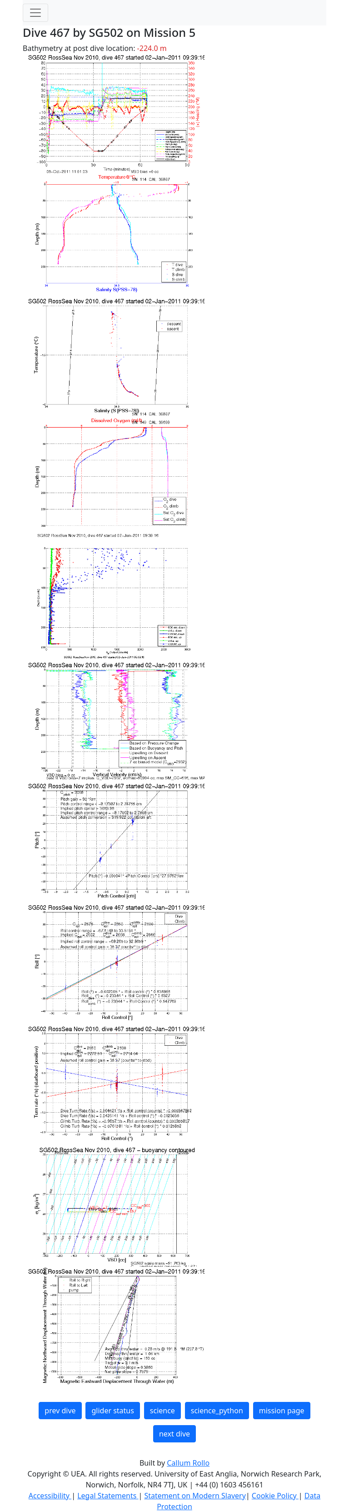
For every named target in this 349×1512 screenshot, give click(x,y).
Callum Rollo (188, 1463)
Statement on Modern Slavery (194, 1496)
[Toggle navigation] (35, 13)
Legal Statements (107, 1496)
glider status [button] (112, 1411)
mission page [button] (281, 1411)
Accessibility (50, 1496)
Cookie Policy (275, 1496)
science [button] (162, 1411)
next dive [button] (174, 1434)
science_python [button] (217, 1411)
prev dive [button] (60, 1411)
